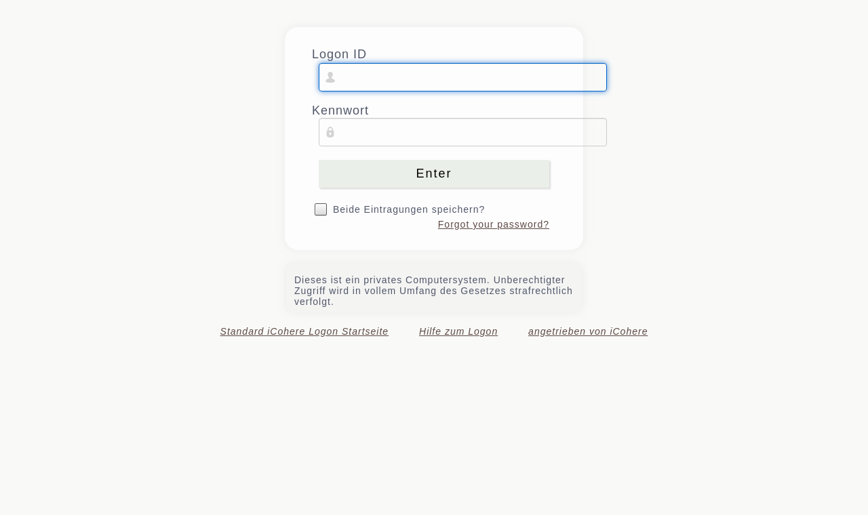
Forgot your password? (493, 224)
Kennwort (340, 110)
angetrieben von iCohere (588, 331)
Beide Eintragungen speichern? (409, 209)
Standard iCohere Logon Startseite (304, 331)
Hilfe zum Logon (458, 331)
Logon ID (339, 54)
